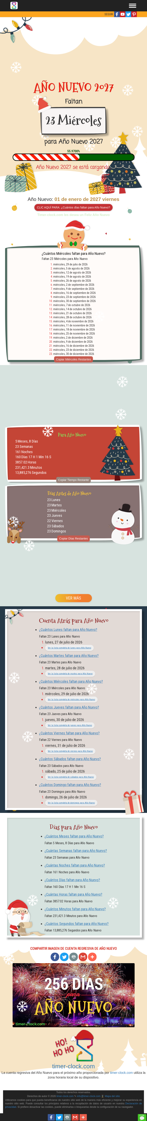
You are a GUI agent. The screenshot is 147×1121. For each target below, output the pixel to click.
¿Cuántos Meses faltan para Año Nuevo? (74, 836)
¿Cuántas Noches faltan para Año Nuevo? (75, 865)
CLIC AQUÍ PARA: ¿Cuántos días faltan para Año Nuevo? (73, 207)
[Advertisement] (74, 47)
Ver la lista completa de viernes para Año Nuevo (70, 751)
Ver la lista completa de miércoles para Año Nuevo (71, 699)
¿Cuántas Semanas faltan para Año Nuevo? (76, 850)
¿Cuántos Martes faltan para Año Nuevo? (69, 655)
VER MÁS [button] (73, 598)
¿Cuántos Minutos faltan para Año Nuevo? (75, 909)
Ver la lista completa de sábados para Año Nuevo (71, 777)
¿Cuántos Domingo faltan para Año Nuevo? (70, 785)
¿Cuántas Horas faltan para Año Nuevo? (73, 894)
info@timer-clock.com (88, 1096)
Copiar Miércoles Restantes (73, 359)
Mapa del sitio (112, 1096)
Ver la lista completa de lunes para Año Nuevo (69, 648)
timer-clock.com (73, 1066)
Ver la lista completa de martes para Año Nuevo (70, 673)
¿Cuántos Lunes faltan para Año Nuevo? (68, 629)
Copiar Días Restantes (73, 538)
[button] (117, 14)
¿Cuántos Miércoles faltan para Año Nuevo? (71, 681)
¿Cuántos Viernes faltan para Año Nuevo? (69, 733)
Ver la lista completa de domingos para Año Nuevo (71, 802)
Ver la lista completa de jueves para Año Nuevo (70, 725)
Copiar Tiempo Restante (73, 480)
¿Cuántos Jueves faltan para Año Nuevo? (69, 707)
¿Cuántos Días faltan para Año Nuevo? (72, 880)
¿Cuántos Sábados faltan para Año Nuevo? (70, 759)
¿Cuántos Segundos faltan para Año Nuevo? (77, 923)
